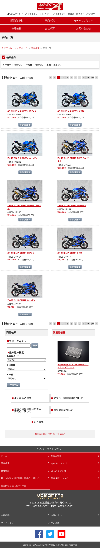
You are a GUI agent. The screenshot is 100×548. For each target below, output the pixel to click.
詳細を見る (25, 125)
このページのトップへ (49, 449)
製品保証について (69, 410)
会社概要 (50, 28)
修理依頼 (16, 28)
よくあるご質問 (30, 398)
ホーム (4, 456)
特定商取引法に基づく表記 (50, 434)
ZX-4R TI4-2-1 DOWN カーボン (22, 158)
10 (92, 77)
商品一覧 (50, 20)
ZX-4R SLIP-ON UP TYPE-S (20, 253)
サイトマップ (7, 522)
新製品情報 (16, 20)
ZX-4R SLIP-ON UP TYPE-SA (71, 205)
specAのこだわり (83, 20)
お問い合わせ (83, 28)
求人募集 (50, 422)
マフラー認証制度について (69, 398)
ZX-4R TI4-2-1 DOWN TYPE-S (21, 111)
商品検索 (35, 48)
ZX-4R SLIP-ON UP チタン (70, 253)
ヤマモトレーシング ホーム (15, 48)
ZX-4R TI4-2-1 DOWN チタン (71, 111)
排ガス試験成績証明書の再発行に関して (30, 410)
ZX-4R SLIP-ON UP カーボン (21, 300)
